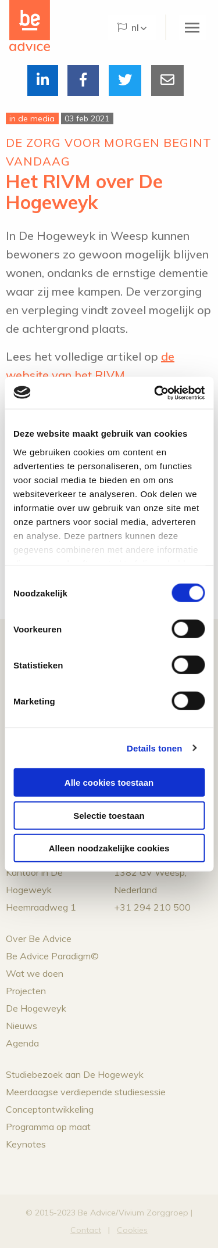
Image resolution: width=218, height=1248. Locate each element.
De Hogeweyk (36, 1008)
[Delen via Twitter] (125, 80)
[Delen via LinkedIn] (42, 80)
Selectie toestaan (109, 815)
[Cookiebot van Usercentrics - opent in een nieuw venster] (155, 392)
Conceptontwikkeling (50, 1109)
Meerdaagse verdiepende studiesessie (86, 1092)
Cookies (132, 1230)
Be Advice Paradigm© (52, 956)
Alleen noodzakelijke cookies (109, 848)
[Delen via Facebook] (83, 80)
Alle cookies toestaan (109, 782)
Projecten (26, 991)
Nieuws (21, 1025)
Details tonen (154, 748)
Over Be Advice (39, 938)
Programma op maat (48, 1126)
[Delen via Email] (167, 80)
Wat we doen (34, 973)
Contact (85, 1230)
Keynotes (26, 1144)
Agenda (22, 1043)
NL (128, 27)
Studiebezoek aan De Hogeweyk (75, 1074)
